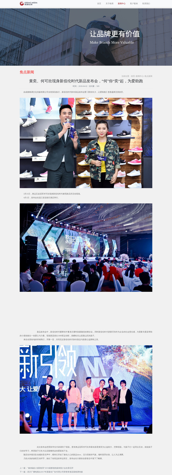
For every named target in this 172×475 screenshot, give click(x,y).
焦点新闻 (148, 76)
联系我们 (146, 4)
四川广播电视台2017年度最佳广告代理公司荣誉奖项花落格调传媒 (55, 472)
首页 (99, 4)
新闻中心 (122, 4)
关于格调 (109, 4)
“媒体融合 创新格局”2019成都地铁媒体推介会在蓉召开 (50, 468)
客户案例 (134, 4)
